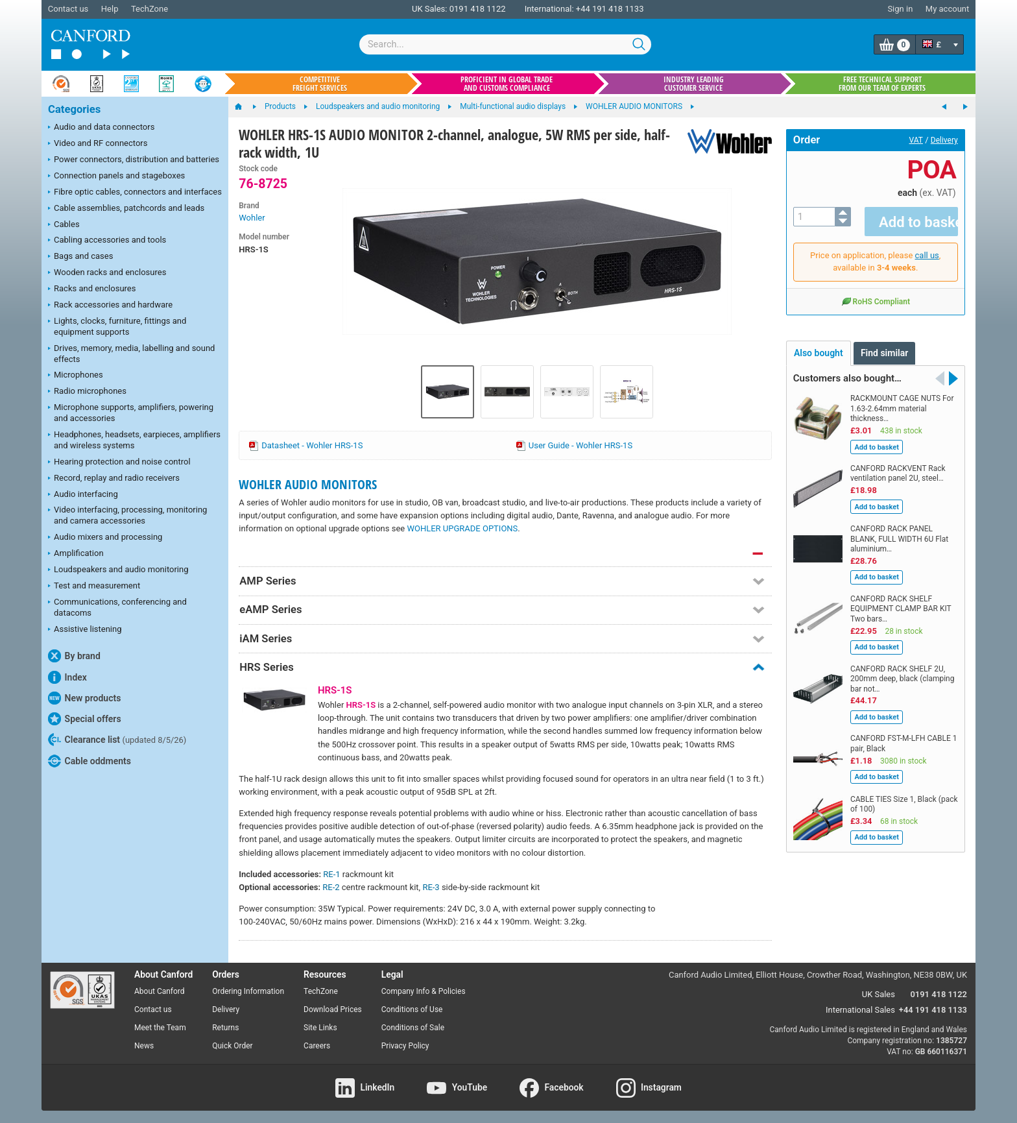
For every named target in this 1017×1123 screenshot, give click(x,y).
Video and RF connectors (97, 144)
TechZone (149, 9)
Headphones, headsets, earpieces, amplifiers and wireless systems (134, 439)
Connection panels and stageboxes (116, 176)
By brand (74, 655)
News (144, 1045)
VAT (916, 140)
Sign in (900, 9)
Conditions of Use (412, 1009)
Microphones (75, 375)
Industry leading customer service (694, 83)
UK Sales (878, 994)
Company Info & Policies (423, 991)
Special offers (84, 718)
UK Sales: (430, 9)
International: (549, 9)
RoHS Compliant (875, 291)
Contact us (68, 9)
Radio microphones (87, 392)
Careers (317, 1045)
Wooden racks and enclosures (107, 273)
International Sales (860, 1010)
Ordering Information (248, 991)
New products (84, 698)
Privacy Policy (405, 1045)
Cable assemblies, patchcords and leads (126, 209)
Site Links (320, 1027)
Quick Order (232, 1045)
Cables (64, 225)
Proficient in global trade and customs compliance (507, 83)
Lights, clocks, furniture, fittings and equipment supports (117, 326)
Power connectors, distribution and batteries (133, 160)
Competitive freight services (320, 83)
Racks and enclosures (92, 289)
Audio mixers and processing (105, 538)
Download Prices (333, 1009)
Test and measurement (94, 586)
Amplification (76, 554)
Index (67, 677)
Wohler (252, 218)
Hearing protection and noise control (119, 462)
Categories (74, 109)
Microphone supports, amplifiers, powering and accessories (130, 412)
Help (110, 9)
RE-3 (430, 887)
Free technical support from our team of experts (882, 83)
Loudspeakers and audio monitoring (118, 570)
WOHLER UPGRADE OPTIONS (462, 528)
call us (927, 245)
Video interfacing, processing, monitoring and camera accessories (127, 515)
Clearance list (117, 739)
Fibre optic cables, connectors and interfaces (135, 193)
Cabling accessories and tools (107, 241)
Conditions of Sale (412, 1027)
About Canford (159, 991)
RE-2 (330, 887)
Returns (225, 1027)
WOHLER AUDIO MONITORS (308, 484)
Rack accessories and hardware (110, 305)
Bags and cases (80, 257)
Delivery (944, 140)
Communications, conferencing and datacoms (117, 607)
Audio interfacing (83, 495)
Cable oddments (89, 761)
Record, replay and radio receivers (114, 479)
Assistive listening (85, 630)
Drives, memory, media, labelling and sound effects (131, 353)
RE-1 (331, 874)
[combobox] (505, 44)
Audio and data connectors (101, 128)
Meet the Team (160, 1027)
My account (947, 9)
